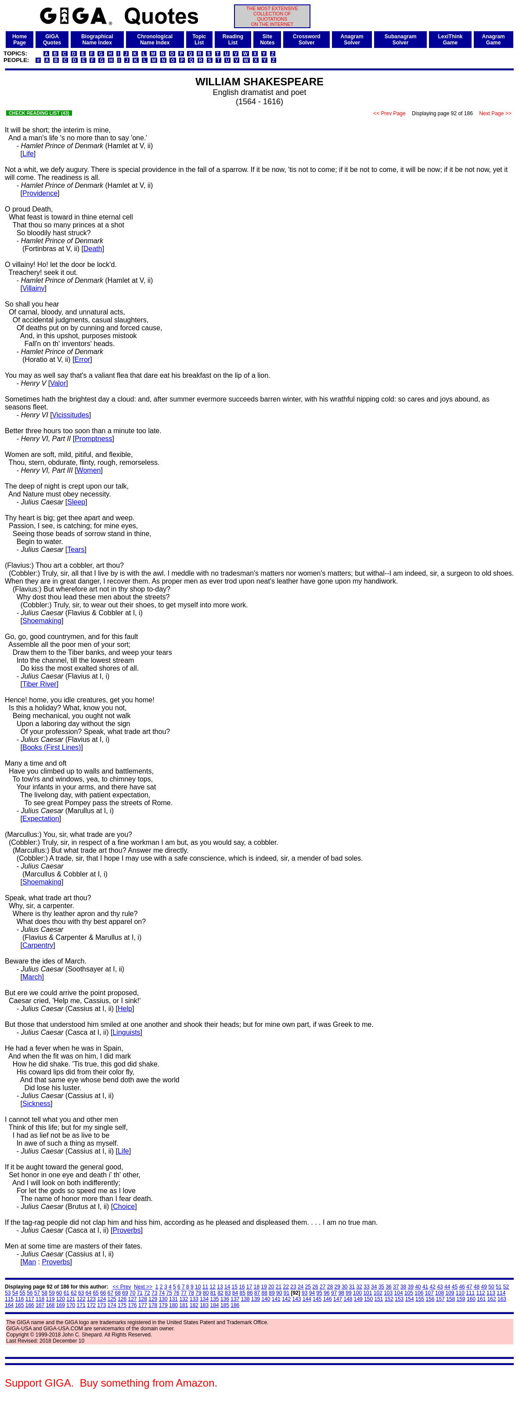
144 (307, 1299)
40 (418, 1287)
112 (480, 1293)
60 (59, 1293)
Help (125, 1008)
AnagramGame (493, 39)
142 (286, 1299)
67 (110, 1293)
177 (142, 1305)
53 (8, 1293)
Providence (40, 193)
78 (191, 1293)
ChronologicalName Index (155, 39)
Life (28, 153)
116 (19, 1299)
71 (140, 1293)
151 (379, 1299)
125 (112, 1299)
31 (352, 1287)
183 (204, 1305)
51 (498, 1287)
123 (91, 1299)
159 (461, 1299)
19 (264, 1287)
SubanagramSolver (401, 39)
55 (22, 1293)
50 (491, 1287)
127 (132, 1299)
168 (50, 1305)
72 (147, 1293)
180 (173, 1305)
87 (257, 1293)
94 (312, 1293)
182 (194, 1305)
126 (122, 1299)
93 (304, 1293)
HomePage (19, 39)
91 (286, 1293)
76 (176, 1293)
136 (224, 1299)
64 (88, 1293)
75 (169, 1293)
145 (317, 1299)
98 (341, 1293)
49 (484, 1287)
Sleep (76, 502)
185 (224, 1305)
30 (344, 1287)
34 (374, 1287)
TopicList (199, 39)
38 (403, 1287)
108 (439, 1293)
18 (257, 1287)
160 (471, 1299)
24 (300, 1287)
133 (194, 1299)
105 (408, 1293)
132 (183, 1299)
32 (359, 1287)
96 (326, 1293)
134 (204, 1299)
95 (319, 1293)
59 (51, 1293)
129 (152, 1299)
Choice (124, 1206)
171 (81, 1305)
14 (227, 1287)
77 (184, 1293)
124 (101, 1299)
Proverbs (126, 1230)
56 (29, 1293)
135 (214, 1299)
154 (409, 1299)
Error (82, 359)
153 (399, 1299)
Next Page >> (495, 113)
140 (265, 1299)
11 (205, 1287)
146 (327, 1299)
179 (163, 1305)
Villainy (33, 288)
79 (198, 1293)
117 (29, 1299)
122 (81, 1299)
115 (9, 1299)
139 (255, 1299)
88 (264, 1293)
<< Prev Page (389, 113)
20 (271, 1287)
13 (220, 1287)
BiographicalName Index (97, 39)
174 (112, 1305)
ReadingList (233, 39)
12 (213, 1287)
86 (249, 1293)
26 (315, 1287)
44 (447, 1287)
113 (491, 1293)
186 (235, 1305)
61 (66, 1293)
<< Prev (121, 1287)
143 (296, 1299)
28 (330, 1287)
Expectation (40, 818)
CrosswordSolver (307, 39)
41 (425, 1287)
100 (357, 1293)
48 (476, 1287)
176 (132, 1305)
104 (398, 1293)
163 (501, 1299)
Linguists (126, 1032)
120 (60, 1299)
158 (450, 1299)
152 (389, 1299)
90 (279, 1293)
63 (81, 1293)
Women (89, 470)
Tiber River (39, 684)
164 (9, 1305)
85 (242, 1293)
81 (213, 1293)
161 (481, 1299)
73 (154, 1293)
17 (249, 1287)
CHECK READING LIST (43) (39, 113)
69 (125, 1293)
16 (242, 1287)
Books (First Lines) (51, 747)
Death (92, 248)
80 (206, 1293)
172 (91, 1305)
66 (103, 1293)
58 (44, 1293)
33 (366, 1287)
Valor (58, 383)
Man (29, 1262)
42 (433, 1287)
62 (73, 1293)
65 (95, 1293)
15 (235, 1287)
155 (419, 1299)
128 (142, 1299)
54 (15, 1293)
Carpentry (37, 945)
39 (410, 1287)
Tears (75, 549)
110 (460, 1293)
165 (19, 1305)
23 (293, 1287)
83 (228, 1293)
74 (162, 1293)
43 (440, 1287)
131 (173, 1299)
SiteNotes (267, 39)
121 (70, 1299)
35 (381, 1287)
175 (122, 1305)
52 (506, 1287)
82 (220, 1293)
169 (60, 1305)
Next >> (143, 1287)
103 (388, 1293)
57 (37, 1293)
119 (50, 1299)
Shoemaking (41, 620)
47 (469, 1287)
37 (396, 1287)
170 (70, 1305)
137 (235, 1299)
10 (198, 1287)
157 (440, 1299)
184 (214, 1305)
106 (418, 1293)
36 (388, 1287)
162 (491, 1299)
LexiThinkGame (450, 39)
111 (470, 1293)
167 (40, 1305)
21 (278, 1287)
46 (462, 1287)
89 (271, 1293)
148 (347, 1299)
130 (163, 1299)
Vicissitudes (70, 415)
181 (183, 1305)
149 (358, 1299)
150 (368, 1299)
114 (501, 1293)
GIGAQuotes (52, 39)
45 (455, 1287)
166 (29, 1305)
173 (101, 1305)
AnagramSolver (352, 39)
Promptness (93, 438)
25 (308, 1287)
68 (118, 1293)
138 (245, 1299)
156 (429, 1299)
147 (337, 1299)
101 (367, 1293)
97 (334, 1293)
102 (378, 1293)
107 (429, 1293)
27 (322, 1287)
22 (286, 1287)
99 (348, 1293)
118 (40, 1299)
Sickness (36, 1103)
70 (132, 1293)
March (32, 977)
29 (337, 1287)
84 (235, 1293)
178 (152, 1305)
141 (276, 1299)
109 (449, 1293)
